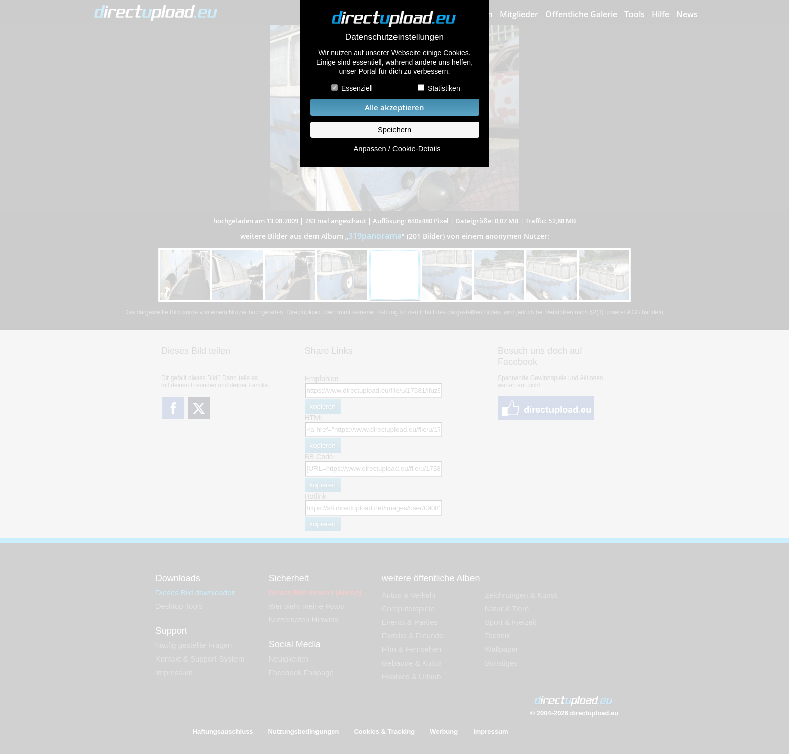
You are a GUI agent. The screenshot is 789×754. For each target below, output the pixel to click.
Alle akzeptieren (394, 107)
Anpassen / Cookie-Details (396, 149)
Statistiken (444, 88)
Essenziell (357, 88)
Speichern (394, 130)
